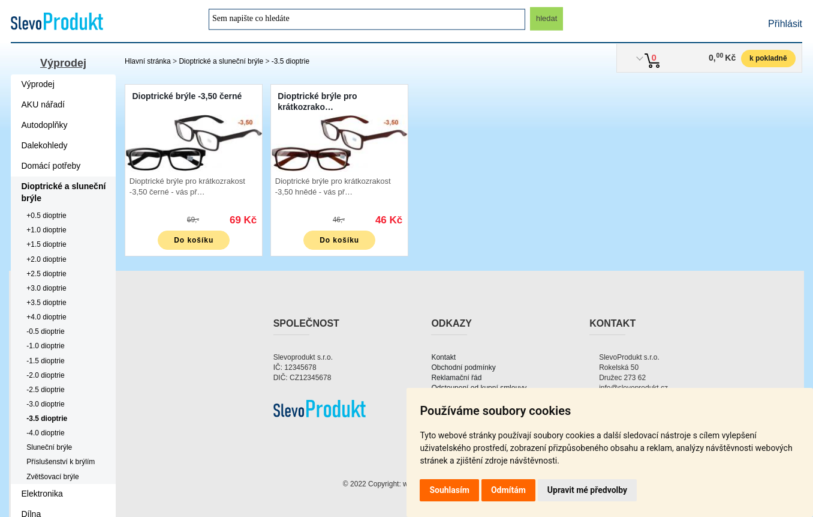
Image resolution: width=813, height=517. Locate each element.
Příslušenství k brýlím (60, 462)
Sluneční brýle (49, 447)
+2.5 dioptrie (46, 274)
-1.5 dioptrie (45, 361)
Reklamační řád (456, 377)
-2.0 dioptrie (45, 375)
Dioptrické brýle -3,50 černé (187, 96)
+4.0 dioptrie (46, 317)
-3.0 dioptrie (45, 404)
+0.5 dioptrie (46, 215)
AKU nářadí (43, 104)
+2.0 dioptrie (46, 259)
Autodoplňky (45, 125)
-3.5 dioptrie (290, 61)
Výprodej (63, 63)
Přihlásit (785, 24)
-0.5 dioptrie (45, 331)
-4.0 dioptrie (45, 433)
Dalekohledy (45, 145)
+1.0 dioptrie (46, 230)
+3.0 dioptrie (46, 288)
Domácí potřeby (51, 166)
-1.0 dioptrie (45, 346)
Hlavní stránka (148, 61)
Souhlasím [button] (449, 490)
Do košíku (193, 240)
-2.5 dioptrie (45, 389)
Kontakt (443, 357)
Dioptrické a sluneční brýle (221, 61)
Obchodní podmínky (463, 367)
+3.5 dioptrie (46, 302)
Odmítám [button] (508, 490)
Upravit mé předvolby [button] (587, 490)
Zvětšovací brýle (52, 477)
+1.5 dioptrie (46, 244)
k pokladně (768, 58)
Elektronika (42, 493)
